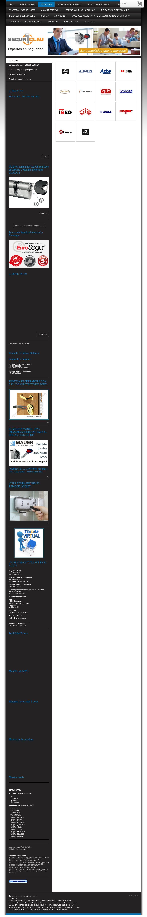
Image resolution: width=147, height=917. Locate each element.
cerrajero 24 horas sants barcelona (28, 862)
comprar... (43, 213)
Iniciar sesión (133, 896)
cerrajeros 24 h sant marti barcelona (28, 869)
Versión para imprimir (18, 896)
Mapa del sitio (33, 896)
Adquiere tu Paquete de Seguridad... (29, 226)
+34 (10, 586)
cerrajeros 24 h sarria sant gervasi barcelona (28, 870)
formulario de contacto (17, 593)
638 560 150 (16, 366)
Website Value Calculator (18, 849)
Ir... (45, 157)
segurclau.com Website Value (20, 847)
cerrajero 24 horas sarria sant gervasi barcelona (29, 863)
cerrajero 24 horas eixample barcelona (22, 857)
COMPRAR (42, 334)
